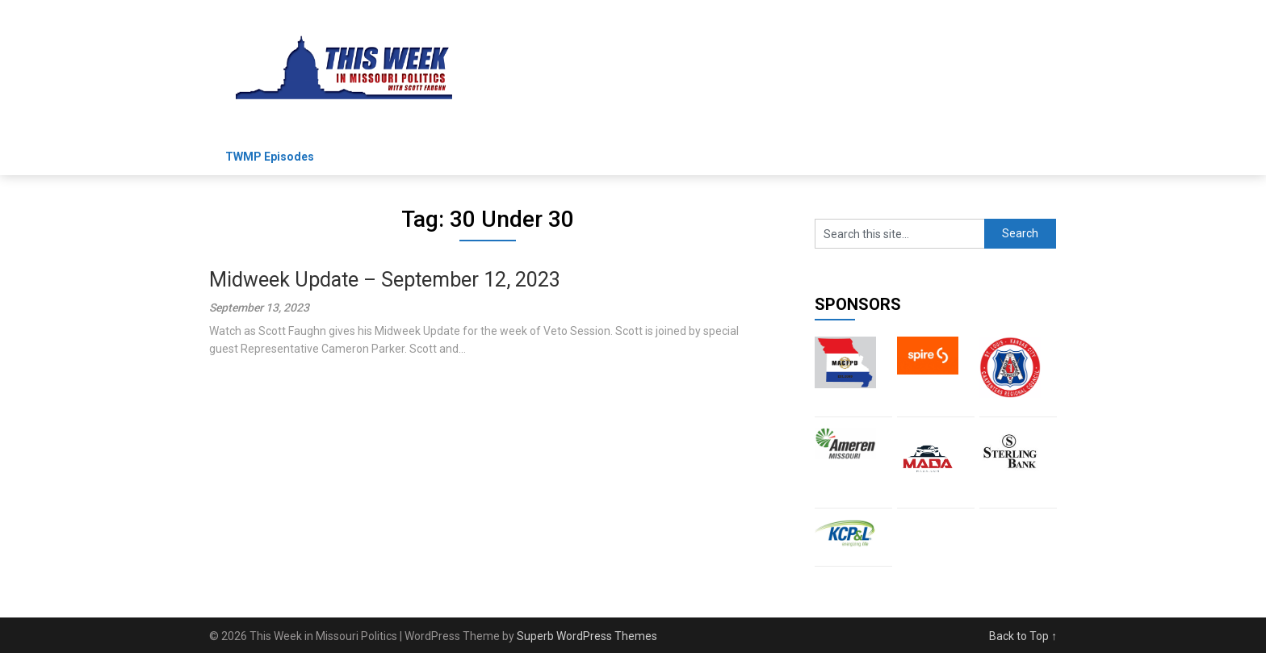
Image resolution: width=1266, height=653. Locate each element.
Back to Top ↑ (1023, 636)
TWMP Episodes (269, 156)
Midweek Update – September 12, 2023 (384, 279)
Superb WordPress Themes (587, 636)
